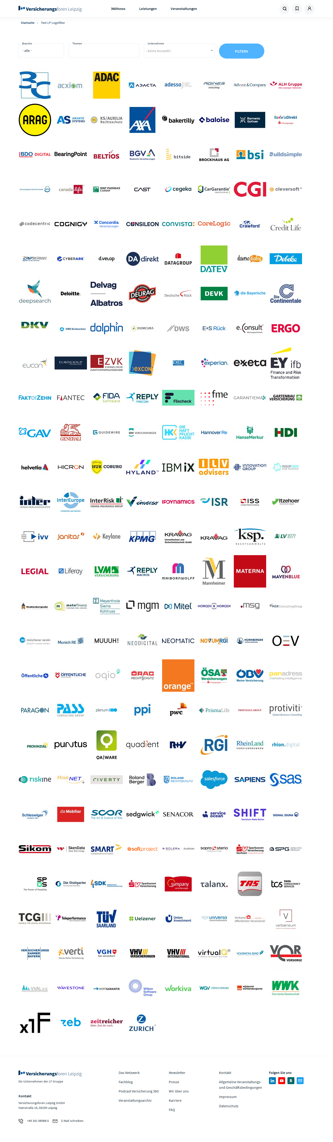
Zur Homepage (51, 9)
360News (118, 8)
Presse (174, 1081)
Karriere (175, 1100)
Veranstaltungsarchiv (135, 1100)
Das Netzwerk (129, 1072)
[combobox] (104, 50)
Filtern (241, 51)
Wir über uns (179, 1091)
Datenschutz (228, 1106)
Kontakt (225, 1072)
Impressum (228, 1096)
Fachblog (126, 1081)
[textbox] (179, 49)
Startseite (27, 23)
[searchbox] (74, 52)
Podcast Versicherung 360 (139, 1091)
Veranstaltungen (184, 8)
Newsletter (177, 1072)
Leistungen (148, 8)
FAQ (172, 1109)
